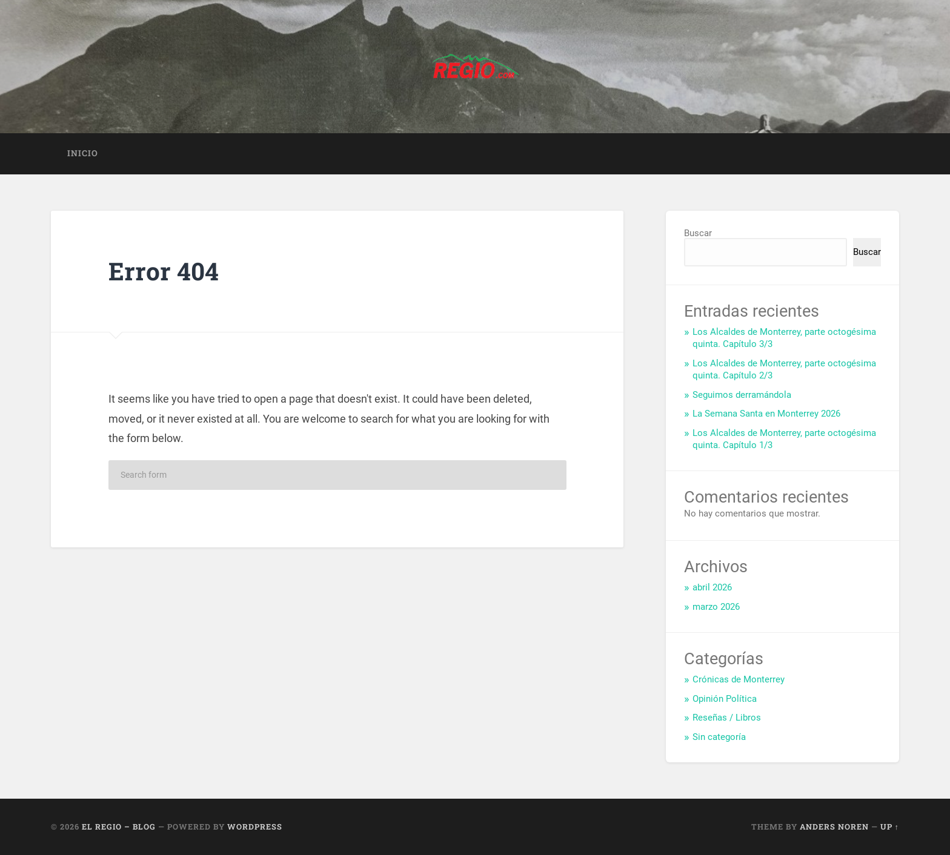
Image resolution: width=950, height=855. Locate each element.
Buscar (698, 233)
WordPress (254, 826)
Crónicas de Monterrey (739, 679)
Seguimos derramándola (742, 394)
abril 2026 (712, 587)
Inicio (82, 153)
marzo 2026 (716, 606)
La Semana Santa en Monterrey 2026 (766, 413)
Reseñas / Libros (727, 717)
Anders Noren (834, 826)
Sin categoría (719, 736)
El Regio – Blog (119, 826)
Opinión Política (725, 698)
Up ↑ (889, 826)
